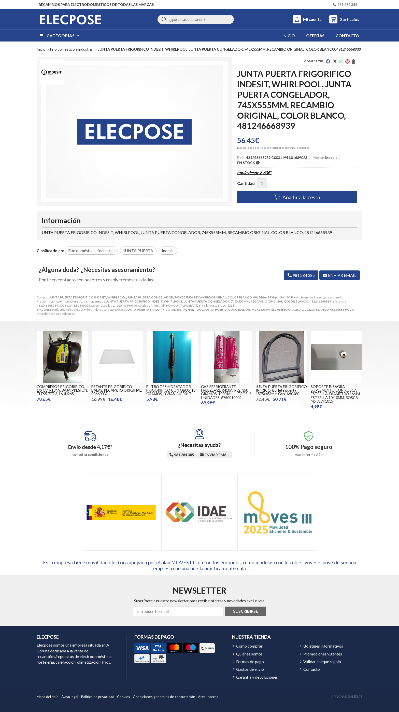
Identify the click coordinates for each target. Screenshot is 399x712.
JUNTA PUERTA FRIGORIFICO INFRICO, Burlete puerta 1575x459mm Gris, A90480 (281, 390)
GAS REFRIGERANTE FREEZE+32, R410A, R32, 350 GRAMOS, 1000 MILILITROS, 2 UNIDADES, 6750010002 (226, 392)
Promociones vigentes (322, 653)
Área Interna (208, 696)
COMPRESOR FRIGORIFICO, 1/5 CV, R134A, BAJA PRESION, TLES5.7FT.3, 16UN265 (62, 390)
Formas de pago (250, 661)
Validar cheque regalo (322, 661)
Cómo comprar (249, 645)
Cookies (123, 696)
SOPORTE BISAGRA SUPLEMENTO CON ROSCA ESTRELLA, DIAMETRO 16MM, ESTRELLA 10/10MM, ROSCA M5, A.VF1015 (336, 394)
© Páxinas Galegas (346, 697)
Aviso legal (69, 696)
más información (309, 455)
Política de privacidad (97, 696)
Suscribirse (245, 611)
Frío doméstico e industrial (145, 305)
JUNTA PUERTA (184, 305)
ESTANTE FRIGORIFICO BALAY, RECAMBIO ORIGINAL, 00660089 (116, 390)
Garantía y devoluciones (257, 677)
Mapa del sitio (48, 696)
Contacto (311, 669)
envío (259, 147)
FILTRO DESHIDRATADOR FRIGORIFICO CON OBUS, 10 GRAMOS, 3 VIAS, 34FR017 (170, 390)
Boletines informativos (323, 645)
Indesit (222, 305)
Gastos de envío (250, 669)
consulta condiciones (90, 455)
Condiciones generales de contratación (164, 696)
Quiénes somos (249, 653)
